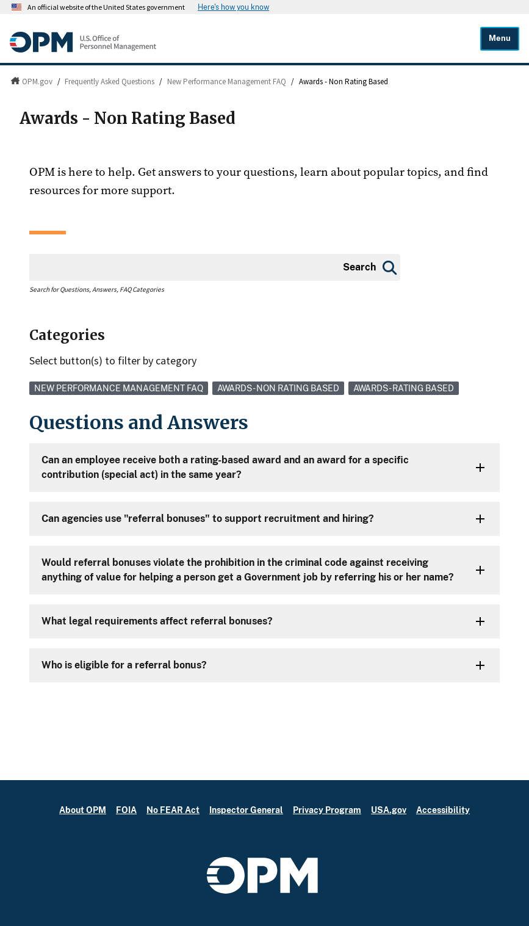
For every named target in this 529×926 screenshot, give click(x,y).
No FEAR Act (173, 810)
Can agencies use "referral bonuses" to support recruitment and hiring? (207, 518)
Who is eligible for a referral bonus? (124, 665)
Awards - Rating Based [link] (403, 388)
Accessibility (443, 810)
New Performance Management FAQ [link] (118, 388)
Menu (500, 38)
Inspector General (246, 810)
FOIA (126, 810)
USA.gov (388, 810)
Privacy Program (327, 810)
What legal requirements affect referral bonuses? (157, 621)
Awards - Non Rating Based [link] (278, 388)
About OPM (82, 810)
